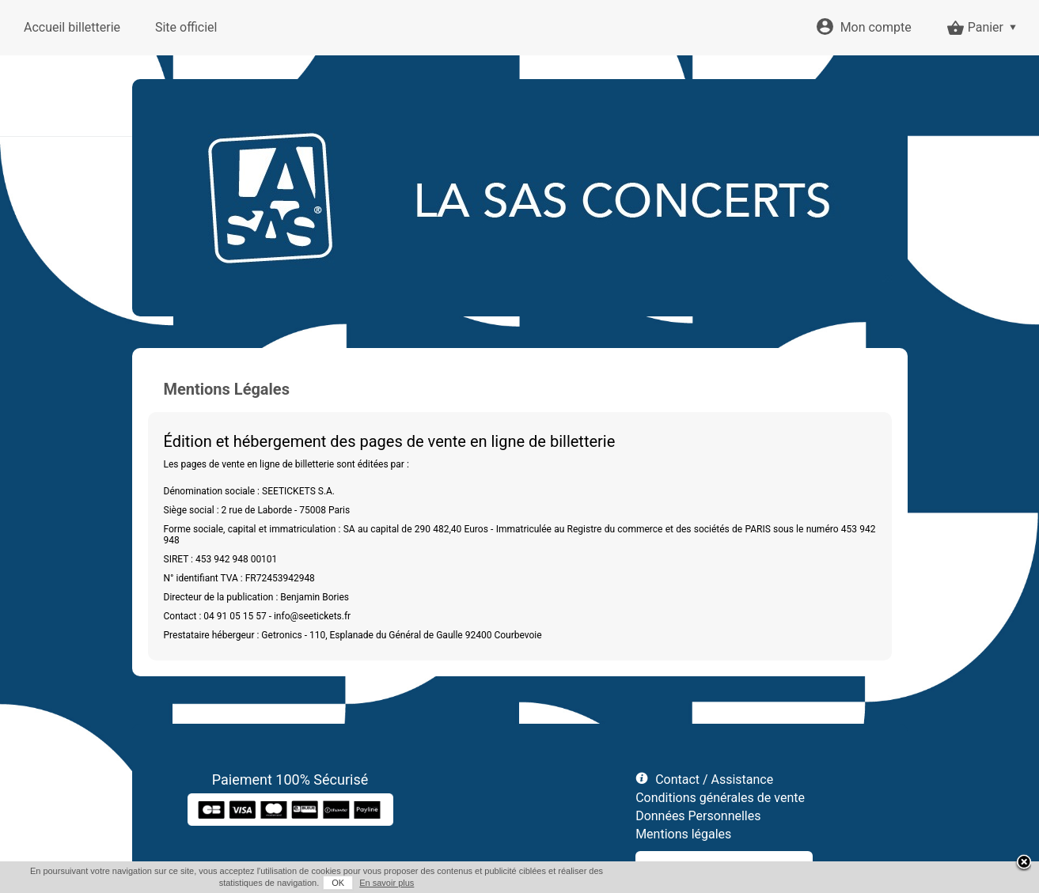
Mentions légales (683, 834)
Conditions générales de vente (720, 797)
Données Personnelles (697, 815)
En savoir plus (386, 882)
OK (338, 882)
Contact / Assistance (714, 779)
